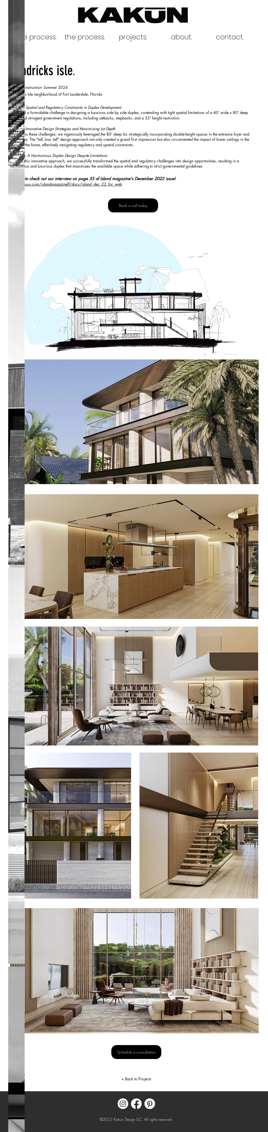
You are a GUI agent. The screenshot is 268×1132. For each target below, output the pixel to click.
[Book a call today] (133, 205)
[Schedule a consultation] (136, 1052)
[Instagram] (123, 1103)
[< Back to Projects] (136, 1078)
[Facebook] (136, 1103)
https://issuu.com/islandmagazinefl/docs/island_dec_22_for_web (66, 184)
